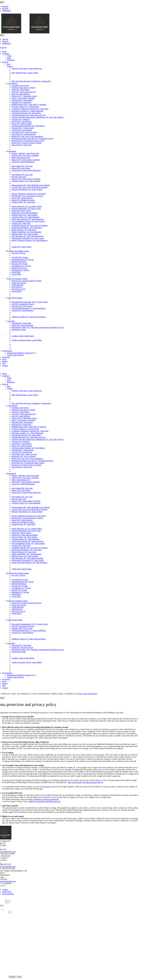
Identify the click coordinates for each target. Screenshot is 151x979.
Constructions (12, 83)
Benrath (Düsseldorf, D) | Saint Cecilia (26, 209)
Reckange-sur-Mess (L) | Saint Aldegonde (27, 111)
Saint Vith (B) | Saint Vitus (22, 145)
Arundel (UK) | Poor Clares (22, 306)
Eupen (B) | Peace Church (21, 211)
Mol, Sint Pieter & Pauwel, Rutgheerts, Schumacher (31, 81)
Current (10, 66)
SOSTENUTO (17, 287)
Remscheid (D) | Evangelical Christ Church (28, 141)
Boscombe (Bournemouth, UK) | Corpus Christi (30, 302)
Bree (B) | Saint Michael (21, 94)
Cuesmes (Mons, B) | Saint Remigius (26, 217)
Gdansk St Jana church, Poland (23, 88)
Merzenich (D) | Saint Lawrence (24, 134)
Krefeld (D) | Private (19, 268)
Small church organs (14, 298)
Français (5, 8)
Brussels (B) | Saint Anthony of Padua (26, 179)
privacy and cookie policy (87, 694)
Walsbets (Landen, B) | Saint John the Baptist (29, 317)
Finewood (6, 357)
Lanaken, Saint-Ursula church (23, 336)
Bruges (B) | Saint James (21, 168)
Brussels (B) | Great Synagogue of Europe (27, 196)
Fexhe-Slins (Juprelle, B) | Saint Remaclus (28, 219)
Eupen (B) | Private (19, 283)
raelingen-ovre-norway (20, 85)
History (5, 361)
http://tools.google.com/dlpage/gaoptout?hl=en (85, 782)
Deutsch (5, 6)
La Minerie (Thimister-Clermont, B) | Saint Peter (30, 109)
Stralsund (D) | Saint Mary (21, 323)
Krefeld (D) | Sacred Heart (21, 122)
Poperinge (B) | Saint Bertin (22, 100)
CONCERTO (17, 291)
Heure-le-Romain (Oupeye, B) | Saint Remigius (29, 240)
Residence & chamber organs (18, 251)
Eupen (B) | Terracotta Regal (22, 325)
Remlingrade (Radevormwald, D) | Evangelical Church (32, 138)
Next (19, 977)
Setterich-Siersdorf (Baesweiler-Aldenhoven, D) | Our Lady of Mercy (38, 117)
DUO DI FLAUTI (18, 289)
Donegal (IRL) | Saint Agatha (23, 128)
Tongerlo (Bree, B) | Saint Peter (23, 202)
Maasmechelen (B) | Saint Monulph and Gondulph (31, 185)
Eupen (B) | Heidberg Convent (23, 200)
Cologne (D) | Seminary (21, 119)
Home (4, 51)
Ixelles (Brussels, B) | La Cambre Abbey (27, 206)
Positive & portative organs (17, 279)
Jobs (3, 363)
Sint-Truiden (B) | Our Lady (22, 166)
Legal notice (7, 892)
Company (5, 54)
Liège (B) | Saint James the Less (24, 92)
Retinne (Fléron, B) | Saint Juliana (24, 215)
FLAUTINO (16, 274)
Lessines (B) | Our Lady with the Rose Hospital (29, 187)
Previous (12, 977)
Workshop (11, 60)
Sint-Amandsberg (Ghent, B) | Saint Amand (28, 221)
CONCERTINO (18, 285)
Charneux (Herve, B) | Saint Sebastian (26, 181)
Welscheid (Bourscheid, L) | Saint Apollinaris (29, 308)
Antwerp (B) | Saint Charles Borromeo (26, 170)
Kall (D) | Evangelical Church (23, 304)
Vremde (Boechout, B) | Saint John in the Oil (29, 115)
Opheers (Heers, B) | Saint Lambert (25, 234)
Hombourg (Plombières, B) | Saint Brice (27, 228)
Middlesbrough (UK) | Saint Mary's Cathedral (29, 105)
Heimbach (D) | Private (20, 270)
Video (9, 56)
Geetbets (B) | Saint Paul (21, 223)
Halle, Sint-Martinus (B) (21, 158)
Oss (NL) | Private (18, 253)
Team (9, 58)
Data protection (8, 894)
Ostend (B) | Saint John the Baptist (25, 213)
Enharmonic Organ (19, 330)
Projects (5, 62)
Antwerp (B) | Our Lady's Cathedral (25, 155)
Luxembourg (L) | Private (21, 266)
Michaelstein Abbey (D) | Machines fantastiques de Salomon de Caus (38, 327)
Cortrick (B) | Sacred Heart (22, 130)
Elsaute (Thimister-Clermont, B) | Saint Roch (29, 194)
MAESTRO (16, 272)
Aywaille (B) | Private (20, 257)
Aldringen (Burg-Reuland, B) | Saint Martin (28, 126)
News (4, 359)
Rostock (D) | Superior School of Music (27, 143)
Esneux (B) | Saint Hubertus (22, 198)
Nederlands (6, 11)
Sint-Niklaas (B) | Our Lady (22, 175)
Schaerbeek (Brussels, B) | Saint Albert (26, 113)
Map (8, 64)
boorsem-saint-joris (19, 177)
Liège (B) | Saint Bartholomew (23, 162)
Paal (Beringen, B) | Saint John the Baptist (28, 236)
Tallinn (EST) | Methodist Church (24, 96)
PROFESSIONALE (19, 262)
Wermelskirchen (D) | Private (23, 259)
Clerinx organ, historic (15, 355)
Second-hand (7, 351)
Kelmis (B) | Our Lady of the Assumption (27, 136)
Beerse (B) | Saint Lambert (22, 124)
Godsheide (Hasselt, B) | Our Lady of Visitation (30, 226)
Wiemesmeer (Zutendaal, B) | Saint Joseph (28, 238)
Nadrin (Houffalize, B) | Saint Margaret (26, 232)
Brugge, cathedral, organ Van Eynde (25, 153)
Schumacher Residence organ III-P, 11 (21, 353)
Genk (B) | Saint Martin (20, 90)
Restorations (11, 151)
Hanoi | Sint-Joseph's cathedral (23, 98)
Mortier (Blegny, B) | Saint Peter (24, 230)
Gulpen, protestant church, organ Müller (27, 340)
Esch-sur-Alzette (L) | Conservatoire (25, 107)
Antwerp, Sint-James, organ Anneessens (27, 68)
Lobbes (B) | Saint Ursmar (21, 247)
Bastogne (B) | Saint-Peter (21, 102)
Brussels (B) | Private (20, 264)
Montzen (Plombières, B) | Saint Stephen (27, 189)
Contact (5, 366)
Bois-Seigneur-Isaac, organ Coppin (25, 73)
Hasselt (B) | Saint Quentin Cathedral (26, 160)
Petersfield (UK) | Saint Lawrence (24, 132)
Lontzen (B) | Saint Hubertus (22, 310)
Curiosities (11, 321)
